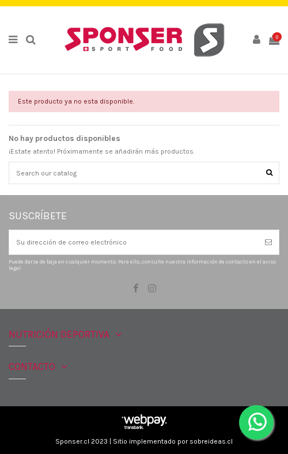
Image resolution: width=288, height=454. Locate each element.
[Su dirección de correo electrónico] (133, 242)
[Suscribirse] (268, 242)
